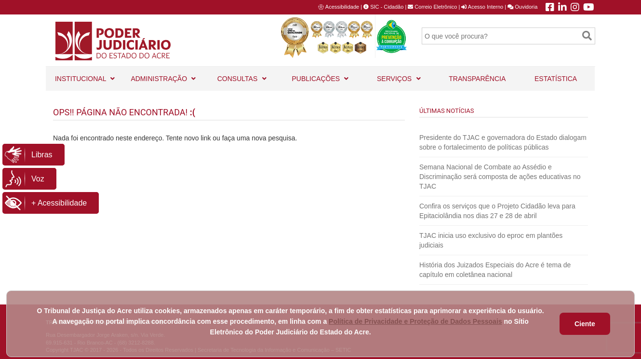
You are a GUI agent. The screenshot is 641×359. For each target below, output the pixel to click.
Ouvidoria (522, 7)
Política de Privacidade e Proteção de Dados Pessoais (415, 321)
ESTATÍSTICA (555, 79)
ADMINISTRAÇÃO (163, 75)
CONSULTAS (242, 75)
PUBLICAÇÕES (320, 75)
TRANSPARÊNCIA (477, 79)
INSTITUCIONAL (85, 75)
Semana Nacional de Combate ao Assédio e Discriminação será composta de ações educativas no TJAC (500, 176)
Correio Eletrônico (432, 7)
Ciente (584, 324)
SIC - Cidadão (383, 7)
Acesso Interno (482, 7)
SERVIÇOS (399, 75)
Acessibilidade (342, 7)
